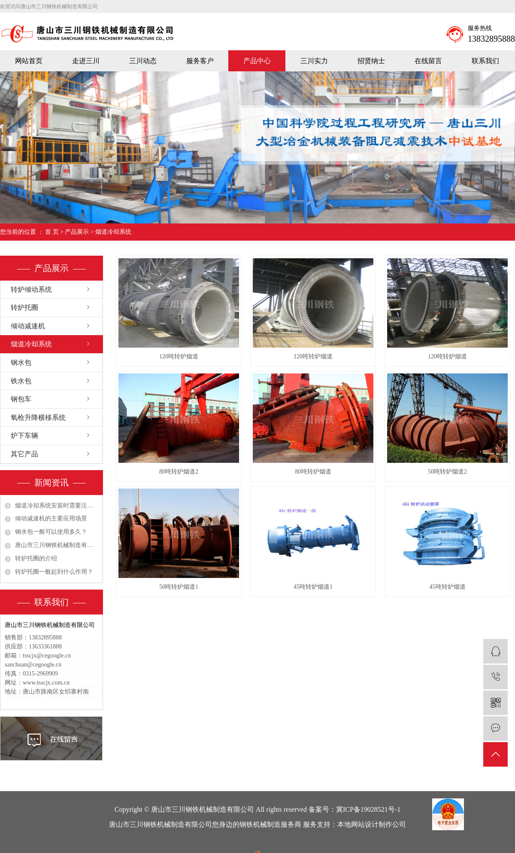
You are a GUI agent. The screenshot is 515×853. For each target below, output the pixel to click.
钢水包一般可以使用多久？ (51, 532)
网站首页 (28, 60)
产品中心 (257, 60)
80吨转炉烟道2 (178, 471)
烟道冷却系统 (113, 232)
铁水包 (21, 381)
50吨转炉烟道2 (447, 471)
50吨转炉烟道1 (178, 587)
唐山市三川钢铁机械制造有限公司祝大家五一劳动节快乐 (56, 545)
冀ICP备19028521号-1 (368, 809)
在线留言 (428, 60)
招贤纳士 (371, 60)
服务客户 (200, 60)
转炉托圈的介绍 (36, 558)
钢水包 (21, 362)
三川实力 (314, 60)
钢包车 (21, 399)
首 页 (52, 232)
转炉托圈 (24, 307)
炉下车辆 (24, 435)
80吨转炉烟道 (313, 471)
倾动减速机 (28, 326)
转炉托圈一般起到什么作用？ (54, 572)
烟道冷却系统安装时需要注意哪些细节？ (56, 505)
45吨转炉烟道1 (313, 587)
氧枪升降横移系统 (38, 417)
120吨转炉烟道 (178, 356)
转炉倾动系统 (31, 289)
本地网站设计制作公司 (371, 824)
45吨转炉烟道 (448, 587)
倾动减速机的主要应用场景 (51, 518)
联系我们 (485, 60)
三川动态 (143, 60)
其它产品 (24, 454)
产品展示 (77, 232)
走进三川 (86, 60)
